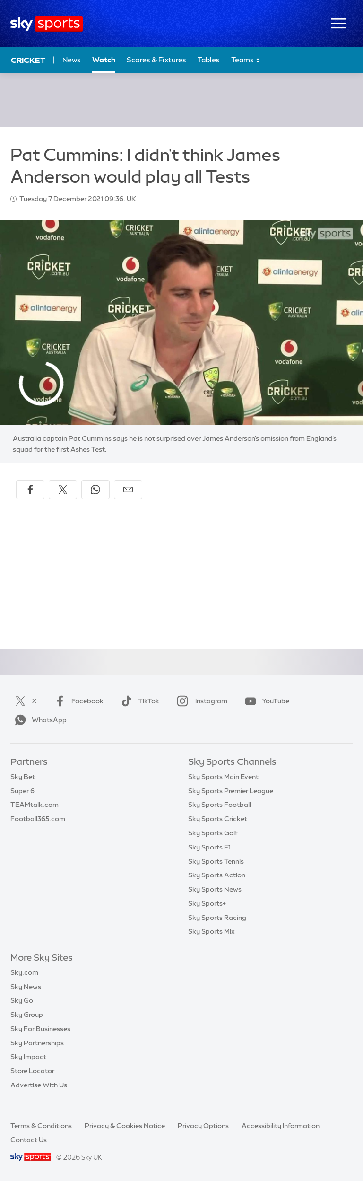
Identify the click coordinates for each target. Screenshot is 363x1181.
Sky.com (24, 972)
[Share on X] (63, 489)
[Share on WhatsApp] (95, 489)
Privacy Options (203, 1125)
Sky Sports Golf (213, 833)
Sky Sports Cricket (217, 818)
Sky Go (21, 1000)
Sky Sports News (215, 889)
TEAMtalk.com (34, 804)
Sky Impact (28, 1056)
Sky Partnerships (37, 1043)
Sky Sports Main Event (223, 776)
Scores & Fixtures (156, 59)
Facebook (77, 701)
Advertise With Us (38, 1085)
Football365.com (37, 818)
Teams (245, 60)
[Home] (46, 24)
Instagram (200, 701)
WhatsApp (39, 720)
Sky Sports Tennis (216, 861)
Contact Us (28, 1140)
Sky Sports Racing (217, 917)
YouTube (265, 701)
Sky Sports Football (219, 804)
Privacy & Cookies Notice (125, 1125)
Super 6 (22, 790)
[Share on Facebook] (30, 489)
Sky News (25, 986)
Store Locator (32, 1070)
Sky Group (26, 1014)
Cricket (28, 60)
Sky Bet (22, 776)
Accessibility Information (281, 1125)
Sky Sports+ (207, 903)
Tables (209, 59)
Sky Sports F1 (209, 847)
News (71, 59)
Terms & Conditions (41, 1125)
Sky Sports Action (216, 875)
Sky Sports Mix (211, 931)
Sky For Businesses (40, 1028)
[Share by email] (128, 489)
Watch (103, 59)
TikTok (138, 701)
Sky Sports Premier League (230, 790)
